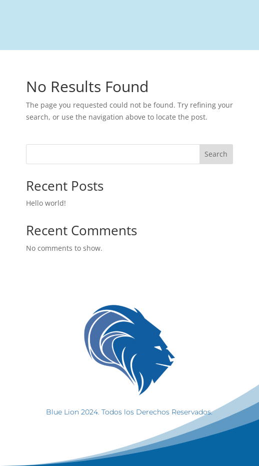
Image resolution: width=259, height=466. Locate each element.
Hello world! (46, 203)
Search (216, 154)
